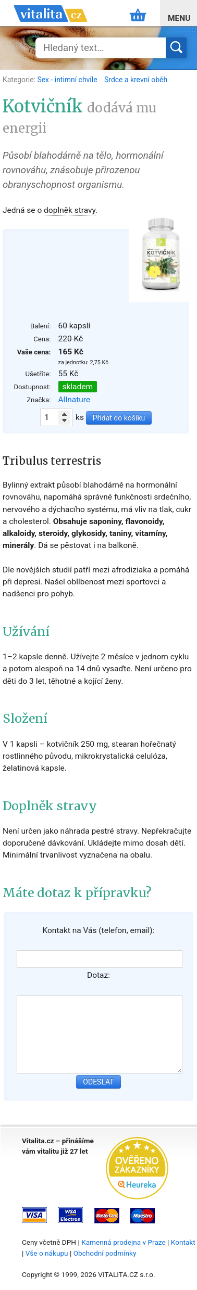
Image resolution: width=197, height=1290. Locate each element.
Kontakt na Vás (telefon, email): (98, 930)
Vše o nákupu (47, 1253)
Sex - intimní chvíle (68, 79)
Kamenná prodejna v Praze (123, 1242)
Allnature (74, 399)
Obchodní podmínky (105, 1253)
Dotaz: (98, 975)
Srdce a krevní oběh (135, 79)
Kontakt (183, 1242)
